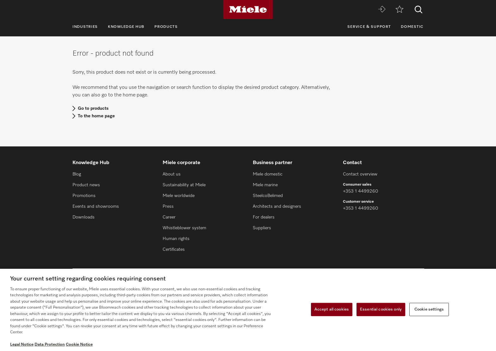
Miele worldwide (179, 196)
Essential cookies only (381, 309)
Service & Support (369, 27)
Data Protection (49, 344)
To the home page (96, 116)
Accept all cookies (331, 309)
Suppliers (262, 228)
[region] (248, 310)
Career (169, 217)
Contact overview (360, 174)
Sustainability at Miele (184, 185)
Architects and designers (277, 206)
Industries (85, 27)
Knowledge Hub (126, 27)
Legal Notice (22, 344)
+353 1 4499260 (360, 191)
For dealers (264, 217)
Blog (76, 174)
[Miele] (248, 9)
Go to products (93, 108)
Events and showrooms (95, 206)
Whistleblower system (184, 228)
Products (166, 27)
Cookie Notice (79, 344)
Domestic (412, 27)
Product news (86, 185)
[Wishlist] (399, 9)
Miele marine (265, 185)
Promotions (84, 196)
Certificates (174, 249)
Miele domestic (267, 174)
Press (168, 206)
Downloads (83, 217)
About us (172, 174)
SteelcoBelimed (268, 196)
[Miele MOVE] (382, 9)
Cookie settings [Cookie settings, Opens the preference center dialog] (429, 309)
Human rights (176, 239)
